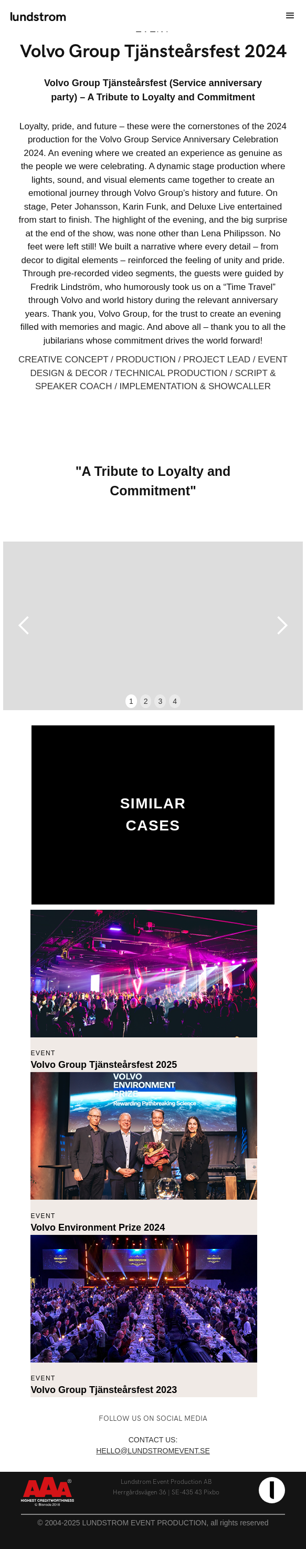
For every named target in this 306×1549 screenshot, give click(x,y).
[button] (290, 16)
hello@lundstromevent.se (152, 1451)
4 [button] (175, 701)
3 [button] (160, 701)
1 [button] (131, 701)
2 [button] (146, 701)
